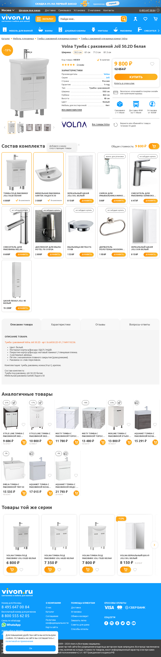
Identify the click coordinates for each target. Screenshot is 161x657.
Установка (79, 10)
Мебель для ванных (23, 39)
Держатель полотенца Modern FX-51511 (111, 248)
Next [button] (53, 127)
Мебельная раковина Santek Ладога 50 (47, 194)
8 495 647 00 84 (15, 607)
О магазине (94, 10)
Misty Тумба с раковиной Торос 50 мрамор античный (92, 435)
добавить (87, 201)
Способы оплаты (79, 629)
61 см (87, 52)
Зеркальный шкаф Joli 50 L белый (78, 194)
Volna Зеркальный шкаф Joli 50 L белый (135, 556)
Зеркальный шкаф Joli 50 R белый (142, 248)
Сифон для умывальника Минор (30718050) (111, 194)
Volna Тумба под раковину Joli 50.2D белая (21, 556)
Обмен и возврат (80, 616)
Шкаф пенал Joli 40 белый (14, 302)
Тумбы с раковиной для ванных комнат (57, 39)
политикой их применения (19, 641)
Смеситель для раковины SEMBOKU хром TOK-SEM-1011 (142, 194)
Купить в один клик (124, 83)
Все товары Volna (101, 124)
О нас (48, 607)
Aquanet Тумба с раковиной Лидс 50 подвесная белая (67, 486)
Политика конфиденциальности (57, 621)
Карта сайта (52, 627)
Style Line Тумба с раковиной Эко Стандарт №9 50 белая (39, 435)
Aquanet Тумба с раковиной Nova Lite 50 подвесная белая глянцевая (39, 486)
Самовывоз (64, 10)
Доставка (50, 10)
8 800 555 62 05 (15, 616)
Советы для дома (80, 624)
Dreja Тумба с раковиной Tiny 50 (13, 485)
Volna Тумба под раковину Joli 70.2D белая (97, 556)
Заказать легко (79, 620)
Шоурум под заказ (29, 10)
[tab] (21, 324)
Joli (108, 77)
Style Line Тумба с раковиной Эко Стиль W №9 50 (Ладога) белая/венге (13, 435)
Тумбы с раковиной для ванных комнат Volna (104, 39)
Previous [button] (5, 127)
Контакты (108, 10)
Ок (30, 648)
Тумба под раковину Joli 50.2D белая (15, 194)
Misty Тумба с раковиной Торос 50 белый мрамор (66, 435)
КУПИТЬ (135, 77)
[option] (29, 83)
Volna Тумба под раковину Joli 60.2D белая (59, 556)
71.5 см (97, 52)
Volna (107, 74)
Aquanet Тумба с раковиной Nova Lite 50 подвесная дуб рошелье (144, 435)
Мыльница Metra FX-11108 (79, 248)
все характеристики (72, 110)
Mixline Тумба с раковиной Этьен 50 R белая (119, 435)
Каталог (6, 39)
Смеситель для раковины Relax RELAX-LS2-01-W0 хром (15, 248)
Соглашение (52, 616)
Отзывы (80, 65)
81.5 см (107, 52)
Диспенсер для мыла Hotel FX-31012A (48, 248)
